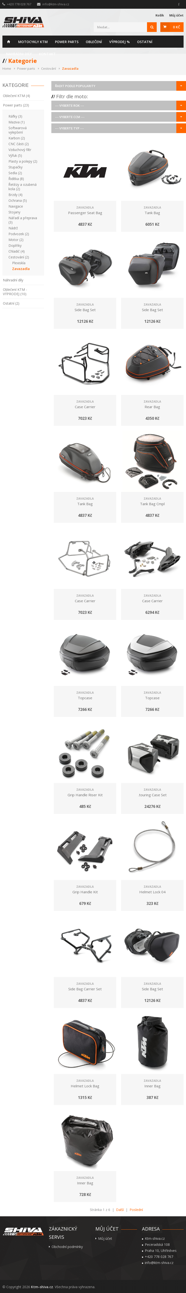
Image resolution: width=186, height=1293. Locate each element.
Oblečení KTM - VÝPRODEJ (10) (15, 291)
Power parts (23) (16, 105)
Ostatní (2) (11, 303)
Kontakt (47, 54)
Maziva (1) (16, 122)
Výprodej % (119, 41)
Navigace (15, 206)
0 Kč (176, 27)
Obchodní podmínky (67, 1247)
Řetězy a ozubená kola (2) (22, 186)
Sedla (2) (15, 173)
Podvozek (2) (18, 234)
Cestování (48, 68)
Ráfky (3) (15, 116)
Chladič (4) (16, 251)
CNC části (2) (18, 144)
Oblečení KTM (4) (16, 95)
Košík (159, 15)
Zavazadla (21, 268)
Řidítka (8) (16, 178)
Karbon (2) (16, 138)
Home (8, 42)
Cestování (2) (18, 257)
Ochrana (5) (17, 200)
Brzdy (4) (15, 194)
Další (120, 1209)
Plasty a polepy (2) (22, 161)
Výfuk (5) (15, 155)
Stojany (14, 212)
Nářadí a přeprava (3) (22, 220)
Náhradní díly (13, 280)
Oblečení (94, 41)
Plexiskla (18, 263)
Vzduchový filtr (19, 149)
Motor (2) (15, 239)
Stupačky (15, 167)
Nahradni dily (19, 54)
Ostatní (144, 41)
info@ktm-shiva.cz (55, 4)
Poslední (136, 1209)
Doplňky (15, 245)
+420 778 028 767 (159, 1257)
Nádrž (13, 228)
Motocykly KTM (33, 41)
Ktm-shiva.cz (42, 1287)
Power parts (66, 41)
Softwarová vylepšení (17, 130)
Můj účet (176, 15)
